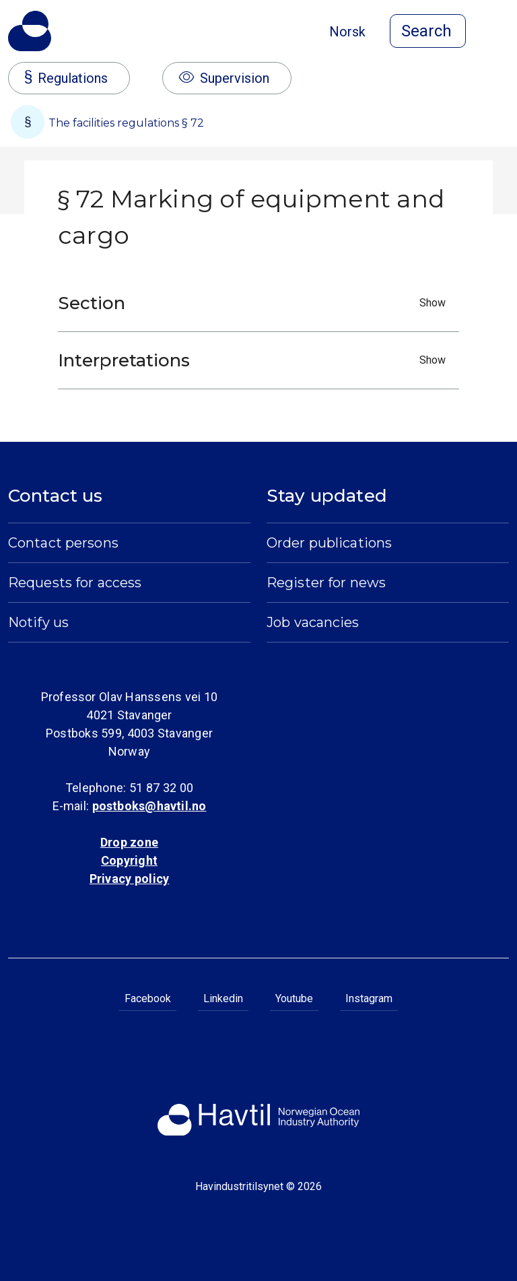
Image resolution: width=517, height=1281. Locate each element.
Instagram (368, 998)
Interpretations (255, 360)
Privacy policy (129, 879)
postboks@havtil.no (149, 806)
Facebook (148, 998)
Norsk (347, 32)
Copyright (129, 860)
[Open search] (428, 31)
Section (255, 303)
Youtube (294, 998)
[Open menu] (501, 32)
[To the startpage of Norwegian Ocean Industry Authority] (29, 31)
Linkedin (223, 998)
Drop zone (129, 842)
